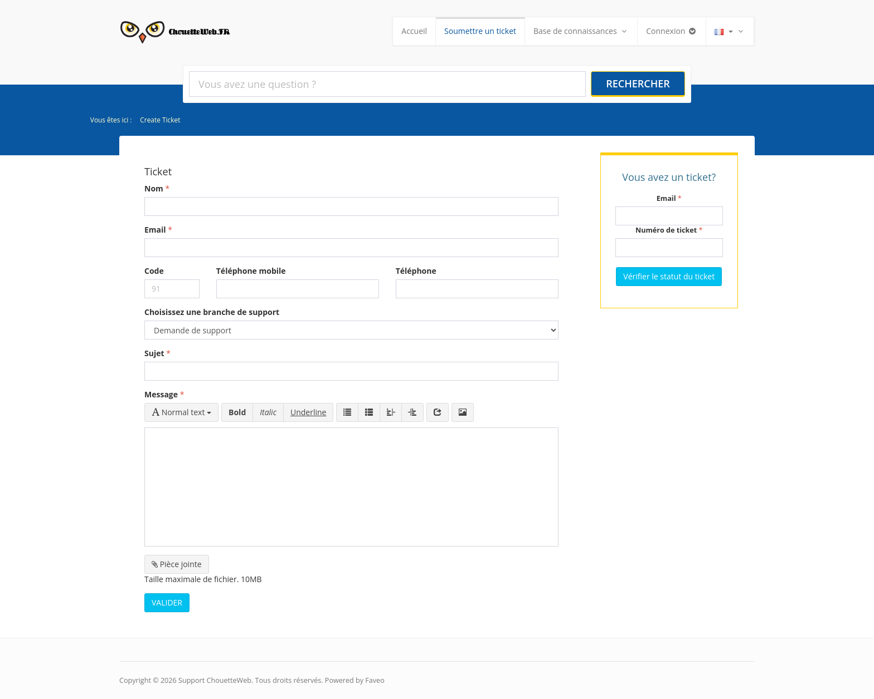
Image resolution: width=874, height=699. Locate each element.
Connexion (671, 31)
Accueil (414, 31)
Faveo (374, 680)
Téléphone (416, 270)
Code (154, 270)
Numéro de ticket (666, 230)
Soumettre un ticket (480, 31)
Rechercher (638, 83)
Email (155, 229)
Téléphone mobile (251, 270)
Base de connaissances (581, 31)
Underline (308, 412)
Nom (153, 188)
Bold (237, 412)
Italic (268, 412)
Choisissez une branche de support (211, 312)
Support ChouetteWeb (214, 680)
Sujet (154, 353)
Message (161, 394)
